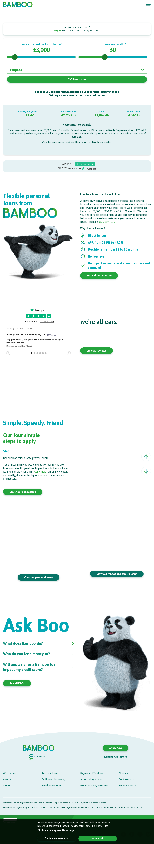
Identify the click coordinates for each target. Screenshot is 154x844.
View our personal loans (38, 577)
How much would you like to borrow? (41, 44)
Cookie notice (126, 779)
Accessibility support (91, 779)
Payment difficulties (91, 773)
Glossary (123, 773)
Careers (7, 785)
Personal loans (50, 773)
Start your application (23, 491)
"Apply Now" (40, 471)
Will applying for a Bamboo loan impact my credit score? (30, 667)
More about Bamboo (99, 275)
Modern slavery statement (94, 785)
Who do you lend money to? (26, 654)
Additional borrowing (53, 779)
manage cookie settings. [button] (62, 830)
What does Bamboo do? (23, 644)
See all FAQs (17, 683)
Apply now (115, 748)
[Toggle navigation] (148, 4)
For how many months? (112, 44)
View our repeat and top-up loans (116, 573)
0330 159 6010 (107, 221)
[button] (146, 456)
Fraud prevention (51, 785)
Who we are (9, 773)
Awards (7, 779)
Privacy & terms (127, 785)
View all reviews (96, 350)
